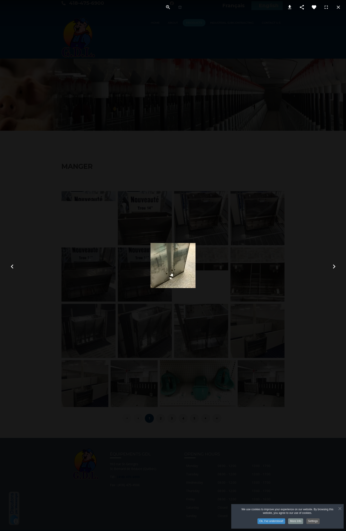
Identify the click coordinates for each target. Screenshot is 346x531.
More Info (295, 521)
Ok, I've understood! (271, 521)
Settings (313, 521)
